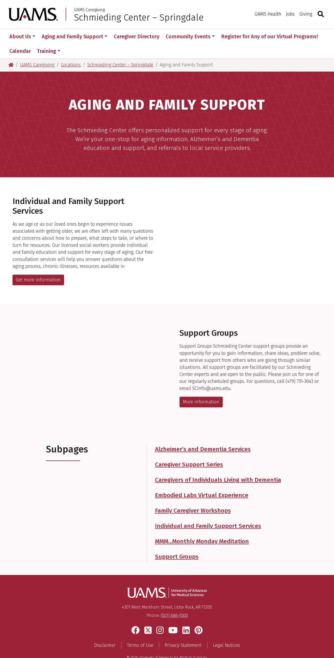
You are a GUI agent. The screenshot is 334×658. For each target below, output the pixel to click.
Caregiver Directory (136, 36)
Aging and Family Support (75, 36)
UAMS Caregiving (89, 10)
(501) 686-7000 (174, 600)
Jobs (290, 14)
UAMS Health (268, 14)
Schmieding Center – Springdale (138, 17)
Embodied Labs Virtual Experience (201, 480)
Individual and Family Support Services (208, 511)
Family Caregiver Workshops (193, 495)
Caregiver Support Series (189, 449)
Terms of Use (140, 631)
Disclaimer (105, 631)
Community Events (190, 36)
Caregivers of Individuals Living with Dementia (218, 465)
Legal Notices (226, 631)
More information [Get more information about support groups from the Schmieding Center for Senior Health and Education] (201, 387)
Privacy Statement (183, 631)
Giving (305, 14)
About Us (22, 36)
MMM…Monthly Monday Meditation (202, 526)
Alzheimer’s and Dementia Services (203, 434)
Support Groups (177, 542)
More (230, 36)
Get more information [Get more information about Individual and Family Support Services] (38, 265)
